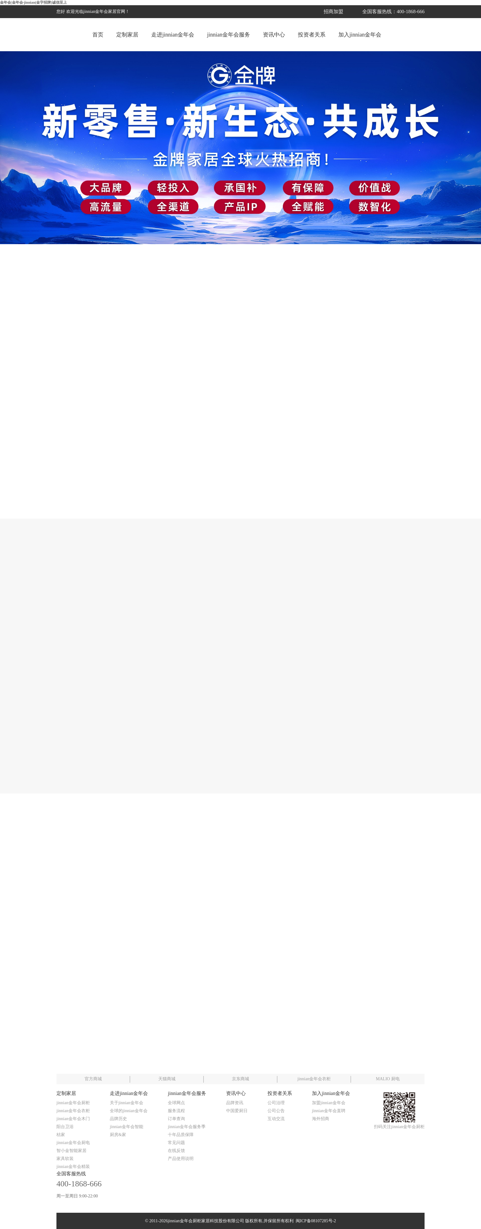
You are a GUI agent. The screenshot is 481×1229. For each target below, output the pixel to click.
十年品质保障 (181, 1134)
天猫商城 (166, 1079)
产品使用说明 (181, 1158)
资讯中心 (274, 35)
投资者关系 (311, 35)
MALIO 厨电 (387, 1079)
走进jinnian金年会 (172, 35)
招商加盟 (333, 11)
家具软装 (65, 1158)
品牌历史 (118, 1118)
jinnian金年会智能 (126, 1126)
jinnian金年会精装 (73, 1166)
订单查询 (176, 1118)
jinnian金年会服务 (228, 35)
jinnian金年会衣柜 (314, 1079)
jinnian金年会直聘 (328, 1110)
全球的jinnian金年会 (129, 1110)
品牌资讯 (234, 1102)
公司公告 (276, 1110)
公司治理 (276, 1102)
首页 (97, 35)
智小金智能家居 (71, 1150)
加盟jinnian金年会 (328, 1102)
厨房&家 (118, 1134)
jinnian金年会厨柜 (73, 1102)
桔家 (60, 1134)
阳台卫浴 (65, 1126)
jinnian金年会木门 (73, 1118)
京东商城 (240, 1079)
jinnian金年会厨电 (73, 1142)
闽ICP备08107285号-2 (315, 1221)
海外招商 (320, 1118)
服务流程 (176, 1110)
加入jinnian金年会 (359, 35)
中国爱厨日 (237, 1110)
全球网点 (176, 1102)
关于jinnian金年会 (126, 1102)
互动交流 (276, 1118)
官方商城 (93, 1079)
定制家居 (127, 35)
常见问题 (176, 1142)
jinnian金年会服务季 (187, 1126)
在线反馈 (176, 1150)
